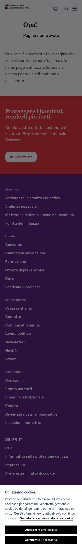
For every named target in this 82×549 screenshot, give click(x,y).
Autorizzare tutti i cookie (41, 529)
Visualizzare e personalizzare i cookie (46, 518)
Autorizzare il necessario (41, 540)
